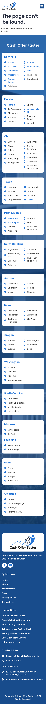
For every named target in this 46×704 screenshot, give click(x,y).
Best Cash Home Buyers (14, 637)
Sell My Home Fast (11, 642)
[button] (42, 6)
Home (5, 580)
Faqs (4, 593)
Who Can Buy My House (13, 624)
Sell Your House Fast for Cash (16, 629)
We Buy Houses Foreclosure (16, 633)
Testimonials (8, 588)
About (5, 584)
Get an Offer (8, 602)
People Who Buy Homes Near (16, 620)
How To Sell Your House (13, 615)
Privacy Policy (9, 597)
